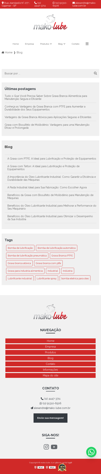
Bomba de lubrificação (20, 248)
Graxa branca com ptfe (48, 263)
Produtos (44, 44)
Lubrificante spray (47, 278)
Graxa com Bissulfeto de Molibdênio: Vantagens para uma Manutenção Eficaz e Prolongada (47, 126)
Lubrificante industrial (20, 278)
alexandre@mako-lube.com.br (84, 4)
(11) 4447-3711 (40, 4)
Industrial (53, 270)
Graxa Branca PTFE (62, 255)
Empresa (29, 44)
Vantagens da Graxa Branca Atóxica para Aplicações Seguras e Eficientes (48, 117)
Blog (60, 44)
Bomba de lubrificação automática (57, 248)
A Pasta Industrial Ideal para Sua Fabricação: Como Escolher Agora (47, 187)
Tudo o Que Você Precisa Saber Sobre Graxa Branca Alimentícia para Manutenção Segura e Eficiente (46, 97)
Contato (75, 44)
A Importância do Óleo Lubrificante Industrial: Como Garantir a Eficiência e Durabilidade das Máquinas (51, 178)
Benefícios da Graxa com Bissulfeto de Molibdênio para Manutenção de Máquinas (50, 197)
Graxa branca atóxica (19, 263)
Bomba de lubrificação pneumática (27, 255)
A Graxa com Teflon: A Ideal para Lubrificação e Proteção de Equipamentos (43, 168)
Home (16, 44)
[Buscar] (95, 73)
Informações (50, 369)
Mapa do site (50, 375)
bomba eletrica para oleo (75, 278)
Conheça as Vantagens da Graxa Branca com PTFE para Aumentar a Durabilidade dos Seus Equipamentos (45, 108)
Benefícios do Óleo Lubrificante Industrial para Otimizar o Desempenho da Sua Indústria (50, 218)
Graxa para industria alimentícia (25, 270)
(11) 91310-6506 (60, 4)
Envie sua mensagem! (50, 418)
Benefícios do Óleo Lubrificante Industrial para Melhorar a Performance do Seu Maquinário (51, 207)
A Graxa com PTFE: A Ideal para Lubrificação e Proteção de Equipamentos (51, 158)
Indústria (67, 270)
